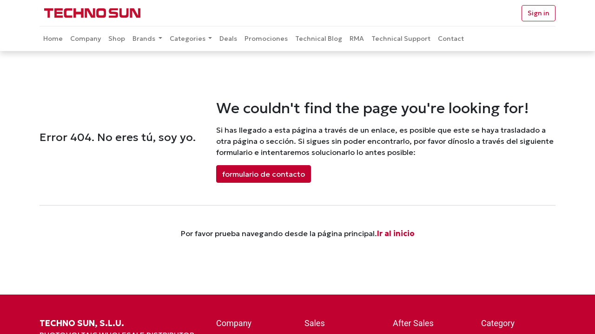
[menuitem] (53, 38)
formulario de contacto (263, 174)
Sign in (538, 13)
